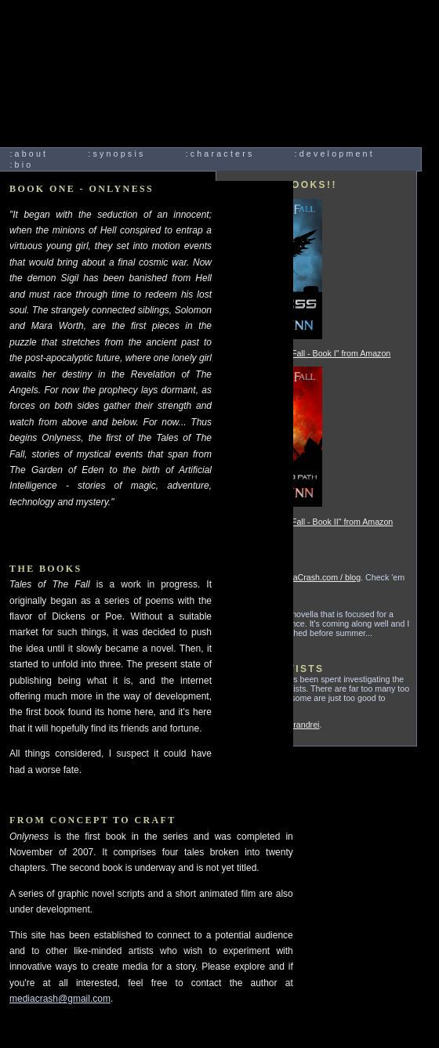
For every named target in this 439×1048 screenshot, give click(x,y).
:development (335, 153)
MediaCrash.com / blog (318, 577)
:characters (220, 153)
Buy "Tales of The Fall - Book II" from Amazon (308, 521)
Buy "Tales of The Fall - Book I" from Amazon (307, 353)
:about (28, 153)
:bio (21, 164)
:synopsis (116, 153)
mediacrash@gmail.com (60, 998)
